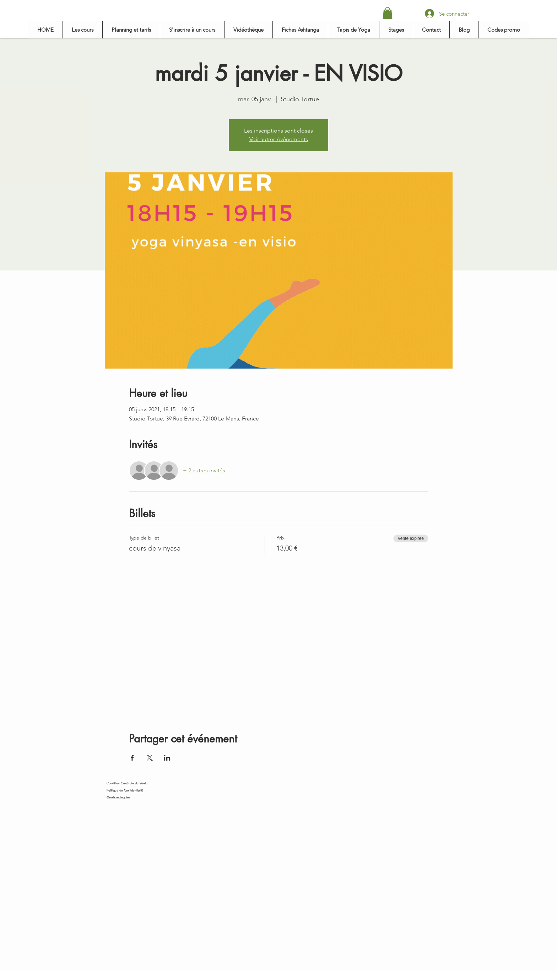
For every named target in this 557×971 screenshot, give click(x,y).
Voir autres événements (278, 139)
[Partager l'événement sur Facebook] (132, 758)
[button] (388, 13)
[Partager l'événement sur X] (149, 758)
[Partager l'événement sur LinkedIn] (167, 758)
